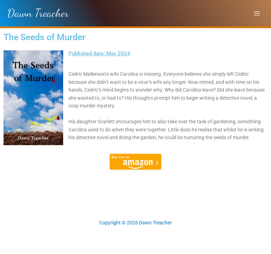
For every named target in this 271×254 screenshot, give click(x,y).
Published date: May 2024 (99, 53)
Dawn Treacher (38, 13)
